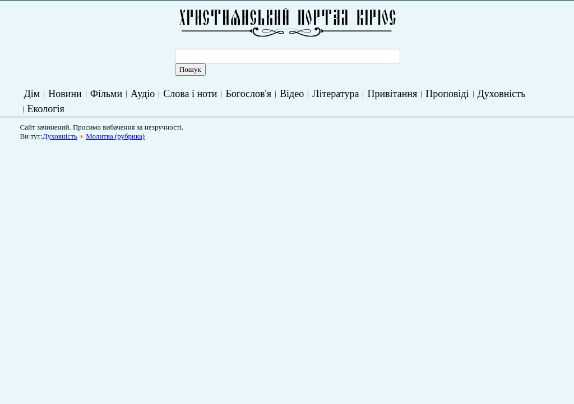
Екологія (45, 108)
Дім (32, 93)
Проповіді (447, 93)
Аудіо (143, 93)
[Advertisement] (229, 170)
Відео (292, 93)
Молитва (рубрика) (115, 136)
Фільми (106, 93)
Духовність (502, 93)
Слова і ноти (190, 93)
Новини (64, 93)
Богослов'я (248, 93)
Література (335, 93)
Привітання (392, 93)
